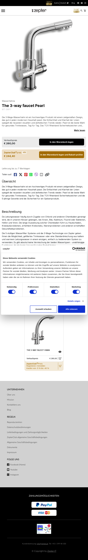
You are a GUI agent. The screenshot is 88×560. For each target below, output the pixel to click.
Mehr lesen (79, 130)
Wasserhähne (8, 101)
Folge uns (13, 459)
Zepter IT (51, 551)
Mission (10, 400)
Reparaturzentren (14, 422)
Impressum (12, 452)
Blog (9, 410)
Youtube (13, 470)
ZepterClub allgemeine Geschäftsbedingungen (27, 437)
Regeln (11, 417)
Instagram (14, 475)
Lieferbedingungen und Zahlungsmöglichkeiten (27, 432)
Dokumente (12, 447)
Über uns (11, 395)
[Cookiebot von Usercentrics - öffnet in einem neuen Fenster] (74, 249)
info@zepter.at (42, 544)
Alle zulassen (71, 309)
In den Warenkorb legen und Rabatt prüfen (61, 154)
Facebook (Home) (17, 465)
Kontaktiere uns (14, 405)
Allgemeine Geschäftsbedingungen (22, 442)
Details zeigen (74, 301)
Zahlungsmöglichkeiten (44, 496)
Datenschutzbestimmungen (19, 427)
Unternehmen (15, 389)
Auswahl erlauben (43, 309)
